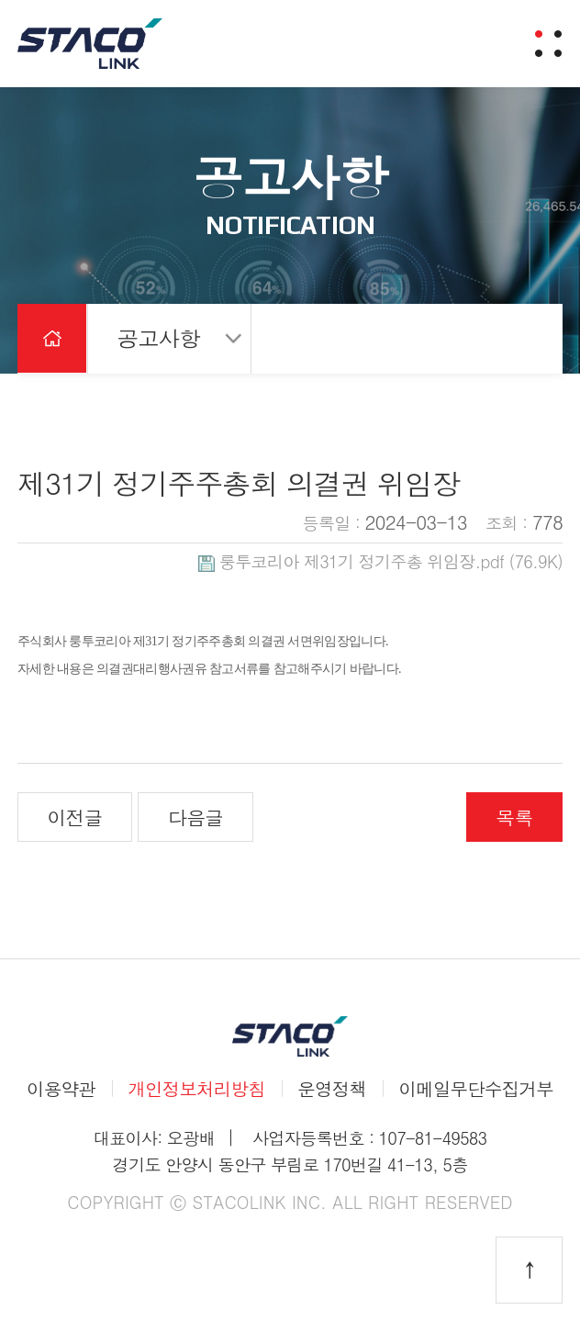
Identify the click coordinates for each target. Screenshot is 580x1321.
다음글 (195, 817)
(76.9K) (380, 561)
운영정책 (331, 1088)
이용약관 (61, 1088)
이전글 (75, 817)
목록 (514, 817)
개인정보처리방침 (196, 1088)
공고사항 (158, 337)
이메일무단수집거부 (475, 1088)
